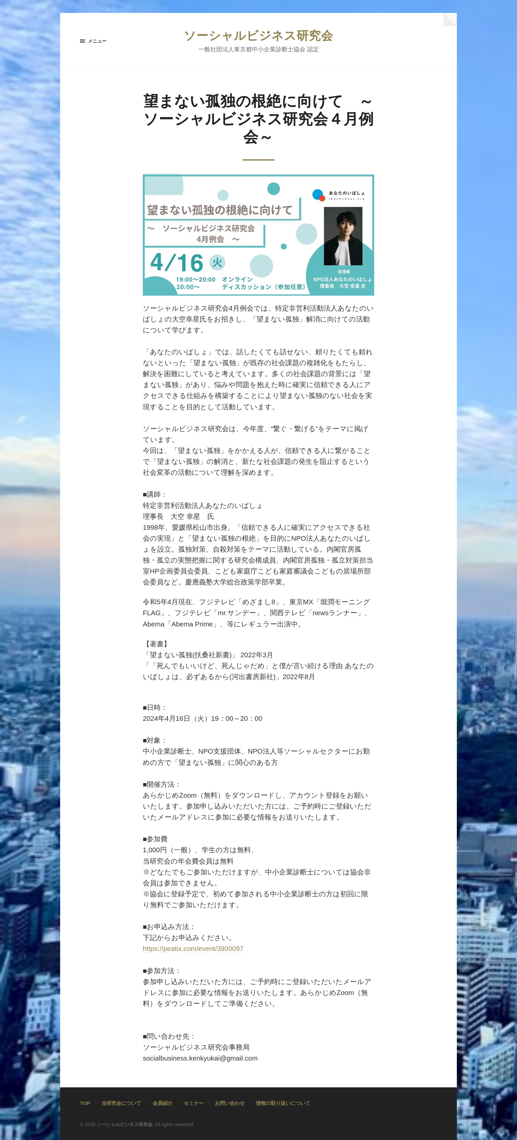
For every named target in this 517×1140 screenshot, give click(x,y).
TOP (85, 1103)
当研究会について (121, 1103)
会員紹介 (163, 1103)
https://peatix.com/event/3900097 (193, 948)
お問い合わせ (230, 1103)
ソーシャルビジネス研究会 (258, 35)
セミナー (194, 1103)
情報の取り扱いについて (283, 1103)
